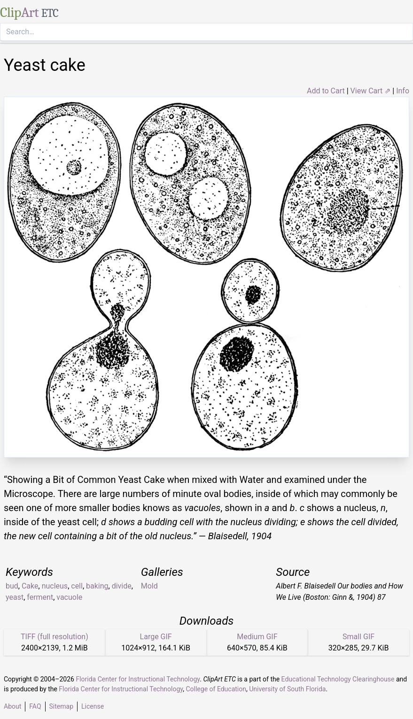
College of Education (216, 689)
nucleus (55, 585)
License (92, 706)
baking (97, 585)
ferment (40, 597)
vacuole (69, 597)
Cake (30, 585)
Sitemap (61, 706)
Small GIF (358, 636)
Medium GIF (257, 636)
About (12, 706)
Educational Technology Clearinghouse (338, 679)
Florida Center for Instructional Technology (138, 679)
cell (77, 585)
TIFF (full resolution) (54, 636)
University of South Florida (287, 689)
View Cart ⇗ (371, 90)
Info (402, 90)
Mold (149, 585)
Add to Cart (326, 90)
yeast (14, 597)
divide (122, 585)
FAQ (35, 706)
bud (12, 585)
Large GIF (156, 636)
